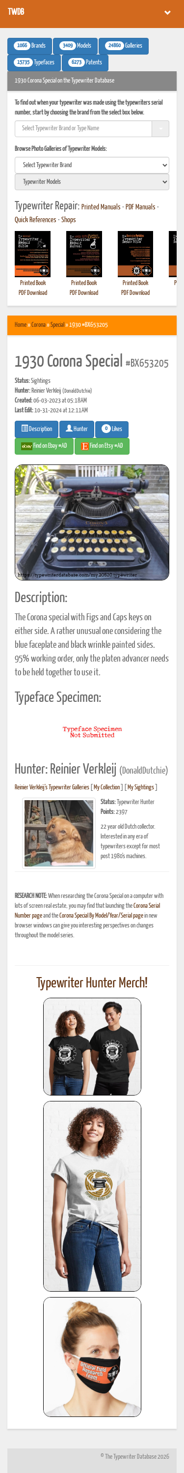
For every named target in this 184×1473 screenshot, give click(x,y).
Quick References (35, 220)
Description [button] (36, 429)
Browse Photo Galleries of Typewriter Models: (61, 149)
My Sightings (141, 787)
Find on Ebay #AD (44, 446)
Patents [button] (85, 62)
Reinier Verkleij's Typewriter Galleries (52, 787)
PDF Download (33, 293)
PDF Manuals (141, 207)
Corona (38, 325)
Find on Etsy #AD (102, 446)
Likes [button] (112, 428)
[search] (92, 165)
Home (20, 325)
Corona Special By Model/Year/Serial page (101, 916)
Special (57, 325)
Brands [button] (30, 45)
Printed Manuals (101, 207)
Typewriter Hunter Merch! (92, 983)
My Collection (107, 787)
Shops (68, 220)
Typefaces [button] (34, 62)
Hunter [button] (77, 429)
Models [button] (75, 45)
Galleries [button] (123, 45)
